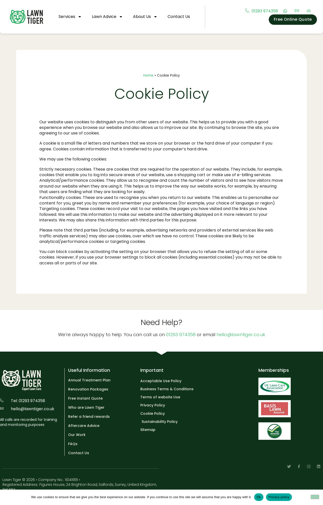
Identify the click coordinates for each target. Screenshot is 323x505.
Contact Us (179, 16)
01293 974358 (181, 334)
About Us (145, 16)
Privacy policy (278, 497)
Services (70, 16)
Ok (259, 497)
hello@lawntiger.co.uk (241, 334)
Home (148, 75)
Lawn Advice (107, 16)
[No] (315, 497)
